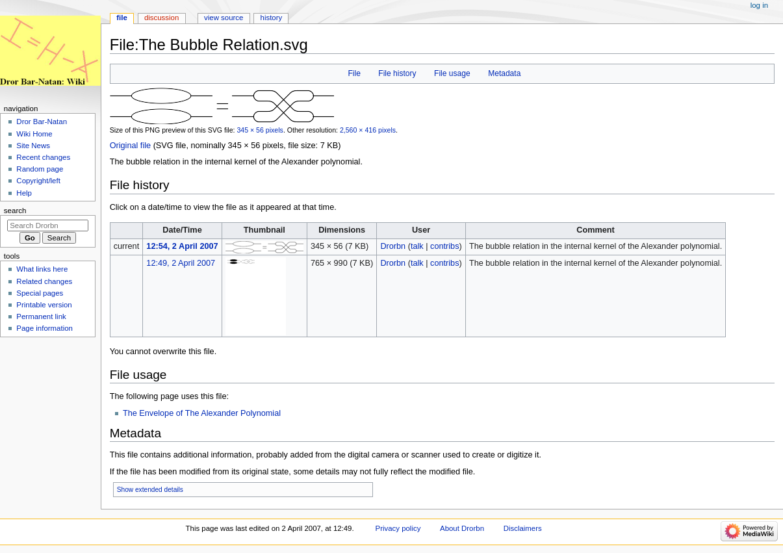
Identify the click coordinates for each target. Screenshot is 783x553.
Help (24, 193)
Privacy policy (398, 528)
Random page (39, 169)
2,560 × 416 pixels (368, 130)
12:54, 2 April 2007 (182, 246)
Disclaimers (523, 528)
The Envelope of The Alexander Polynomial (202, 413)
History (272, 17)
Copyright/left (38, 181)
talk (417, 246)
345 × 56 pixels (260, 130)
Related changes (44, 281)
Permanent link (41, 316)
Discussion (161, 17)
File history (397, 73)
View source (223, 17)
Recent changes (43, 157)
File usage (452, 73)
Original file (130, 145)
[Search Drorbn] (47, 225)
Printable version (43, 305)
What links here (42, 269)
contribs (444, 246)
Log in (759, 5)
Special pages (39, 293)
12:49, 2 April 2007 (180, 263)
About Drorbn (462, 528)
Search (15, 210)
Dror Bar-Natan (41, 121)
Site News (33, 145)
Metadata (504, 73)
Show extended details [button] (150, 489)
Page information (44, 328)
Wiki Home (34, 134)
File (354, 73)
